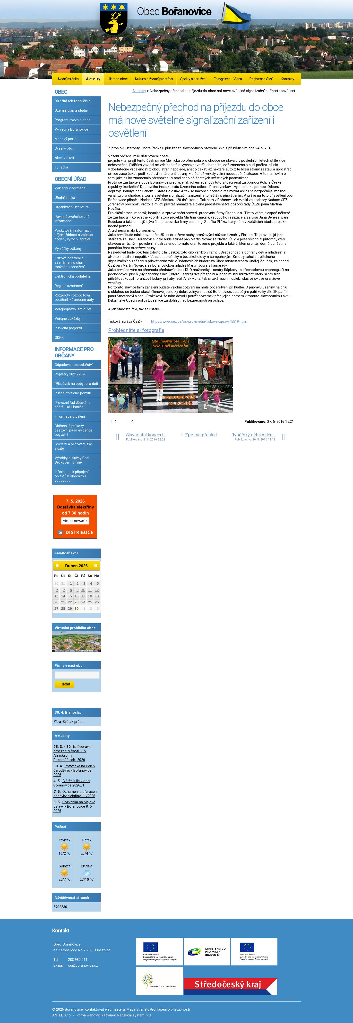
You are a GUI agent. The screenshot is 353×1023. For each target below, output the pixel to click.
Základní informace (70, 188)
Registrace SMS (261, 79)
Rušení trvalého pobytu (73, 393)
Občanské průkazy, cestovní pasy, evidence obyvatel (73, 430)
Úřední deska (65, 197)
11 (90, 590)
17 (83, 596)
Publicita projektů (68, 328)
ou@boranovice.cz (83, 965)
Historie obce (118, 79)
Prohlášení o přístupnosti (170, 1009)
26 (97, 602)
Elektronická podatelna (73, 276)
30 (56, 583)
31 (63, 583)
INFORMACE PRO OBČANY (74, 352)
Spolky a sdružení (193, 79)
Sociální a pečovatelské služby (73, 446)
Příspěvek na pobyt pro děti (76, 383)
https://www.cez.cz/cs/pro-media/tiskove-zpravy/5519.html (199, 321)
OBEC (61, 92)
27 (56, 608)
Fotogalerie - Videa (228, 79)
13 (56, 596)
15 (70, 596)
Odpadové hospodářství (74, 365)
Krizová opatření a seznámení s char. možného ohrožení (70, 262)
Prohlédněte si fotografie (136, 330)
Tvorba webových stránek (95, 1015)
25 (90, 602)
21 (63, 602)
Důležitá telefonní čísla (72, 101)
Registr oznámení (69, 286)
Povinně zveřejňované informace (72, 218)
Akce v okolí (64, 158)
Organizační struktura (72, 207)
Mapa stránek (137, 1009)
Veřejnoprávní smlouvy (73, 309)
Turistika (61, 167)
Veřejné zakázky (68, 318)
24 (83, 602)
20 (56, 602)
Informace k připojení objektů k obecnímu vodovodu (71, 476)
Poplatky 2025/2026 (70, 374)
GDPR (59, 337)
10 (83, 590)
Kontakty (287, 79)
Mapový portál (66, 139)
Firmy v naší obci (69, 665)
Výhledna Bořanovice (71, 129)
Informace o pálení (70, 416)
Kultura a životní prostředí (154, 79)
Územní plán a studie (71, 110)
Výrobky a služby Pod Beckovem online (72, 460)
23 (77, 602)
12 (97, 590)
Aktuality (93, 79)
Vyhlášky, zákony (68, 248)
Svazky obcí (64, 148)
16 (77, 596)
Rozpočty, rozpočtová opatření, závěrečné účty (74, 297)
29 (70, 608)
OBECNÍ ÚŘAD (70, 179)
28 (63, 608)
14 (63, 596)
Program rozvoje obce (72, 120)
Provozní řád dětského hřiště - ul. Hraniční (73, 404)
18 (90, 596)
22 (70, 602)
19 (97, 596)
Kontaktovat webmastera (105, 1009)
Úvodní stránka (68, 79)
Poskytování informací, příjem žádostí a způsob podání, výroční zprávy (74, 234)
